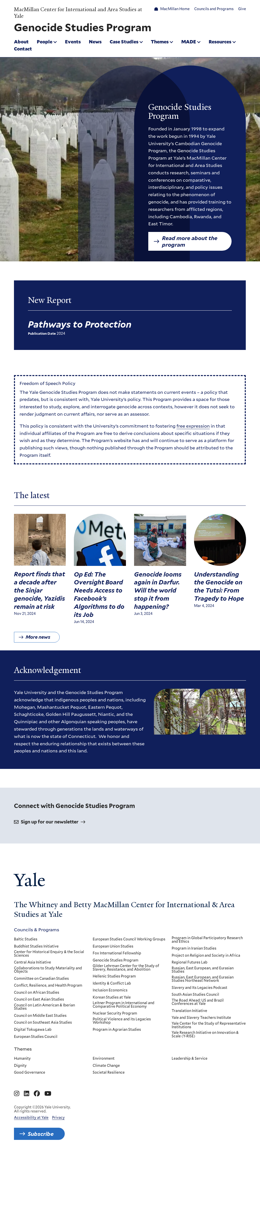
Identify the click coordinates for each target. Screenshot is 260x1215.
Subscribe (41, 1190)
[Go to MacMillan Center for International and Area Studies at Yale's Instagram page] (16, 1150)
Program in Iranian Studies (194, 1005)
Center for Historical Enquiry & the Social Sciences (49, 1010)
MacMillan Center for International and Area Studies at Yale (78, 12)
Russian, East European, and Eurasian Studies (203, 1026)
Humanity (22, 1115)
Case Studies (124, 41)
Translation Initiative (189, 1067)
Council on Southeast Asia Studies (43, 1079)
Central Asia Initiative (32, 1019)
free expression (193, 429)
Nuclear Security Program (115, 1070)
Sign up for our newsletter (49, 878)
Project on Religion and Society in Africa (206, 1012)
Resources (220, 41)
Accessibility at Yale (31, 1173)
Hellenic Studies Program (114, 1033)
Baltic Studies (25, 996)
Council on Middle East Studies (40, 1072)
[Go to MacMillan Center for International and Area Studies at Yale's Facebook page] (37, 1150)
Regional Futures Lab (189, 1019)
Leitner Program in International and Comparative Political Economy (124, 1061)
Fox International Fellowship (117, 1009)
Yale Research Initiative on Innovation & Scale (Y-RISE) (205, 1090)
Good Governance (29, 1129)
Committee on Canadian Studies (41, 1035)
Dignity (20, 1122)
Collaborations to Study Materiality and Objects (48, 1026)
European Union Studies (113, 1002)
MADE (188, 41)
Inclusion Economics (110, 1047)
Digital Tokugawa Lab (33, 1086)
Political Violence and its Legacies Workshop (122, 1077)
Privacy (58, 1173)
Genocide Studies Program (116, 1016)
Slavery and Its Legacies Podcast (199, 1044)
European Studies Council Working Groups (129, 996)
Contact (23, 48)
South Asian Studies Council (195, 1051)
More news (38, 644)
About (21, 41)
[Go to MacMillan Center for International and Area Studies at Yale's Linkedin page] (26, 1150)
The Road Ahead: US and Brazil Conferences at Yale (198, 1058)
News (95, 41)
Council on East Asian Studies (39, 1056)
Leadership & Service (189, 1115)
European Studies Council (35, 1093)
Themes (160, 41)
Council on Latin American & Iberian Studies (44, 1063)
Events (73, 41)
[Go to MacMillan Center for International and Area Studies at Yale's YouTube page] (47, 1150)
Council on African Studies (36, 1049)
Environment (104, 1115)
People (44, 41)
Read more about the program (189, 241)
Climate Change (106, 1122)
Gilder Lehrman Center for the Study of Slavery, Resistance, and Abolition (126, 1024)
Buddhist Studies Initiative (36, 1002)
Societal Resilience (109, 1129)
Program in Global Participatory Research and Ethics (207, 996)
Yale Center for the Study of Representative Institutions (209, 1081)
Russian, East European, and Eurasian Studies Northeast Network (203, 1035)
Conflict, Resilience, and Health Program (48, 1042)
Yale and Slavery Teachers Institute (201, 1074)
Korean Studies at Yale (112, 1053)
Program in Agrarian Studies (117, 1086)
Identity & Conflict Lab (112, 1039)
